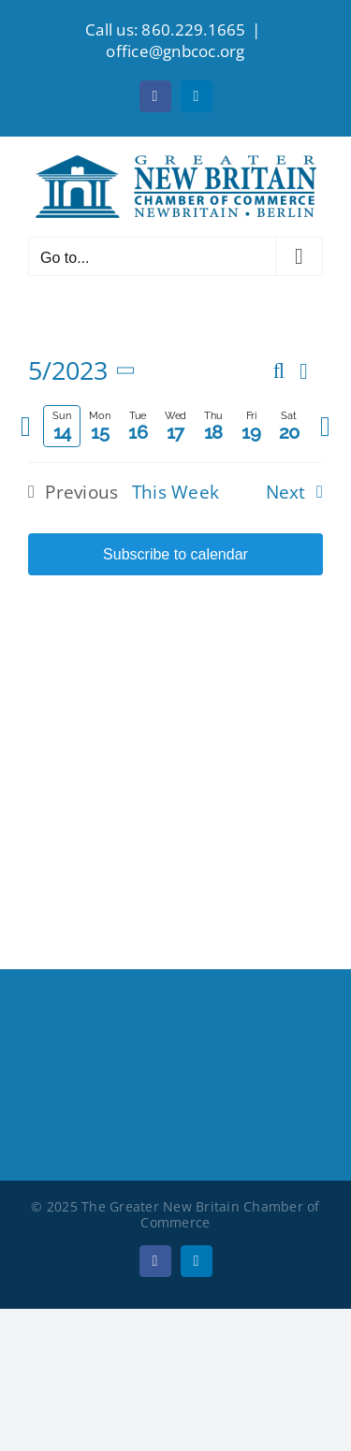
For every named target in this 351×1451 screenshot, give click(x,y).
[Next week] (325, 426)
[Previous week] (26, 426)
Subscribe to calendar (175, 554)
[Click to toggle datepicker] (85, 371)
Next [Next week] (286, 492)
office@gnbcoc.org (175, 51)
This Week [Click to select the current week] (176, 492)
